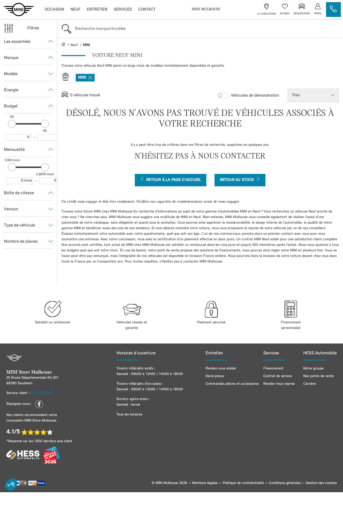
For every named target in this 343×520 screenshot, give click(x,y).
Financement (273, 368)
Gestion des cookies (321, 483)
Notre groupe (313, 368)
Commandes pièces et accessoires (232, 384)
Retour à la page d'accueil (170, 179)
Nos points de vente (318, 376)
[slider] (12, 124)
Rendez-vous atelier (221, 368)
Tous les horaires (129, 415)
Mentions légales (205, 483)
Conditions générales (285, 483)
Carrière (309, 384)
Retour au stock (240, 179)
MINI (85, 78)
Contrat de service (277, 376)
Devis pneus (215, 376)
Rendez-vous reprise (279, 384)
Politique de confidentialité (243, 483)
